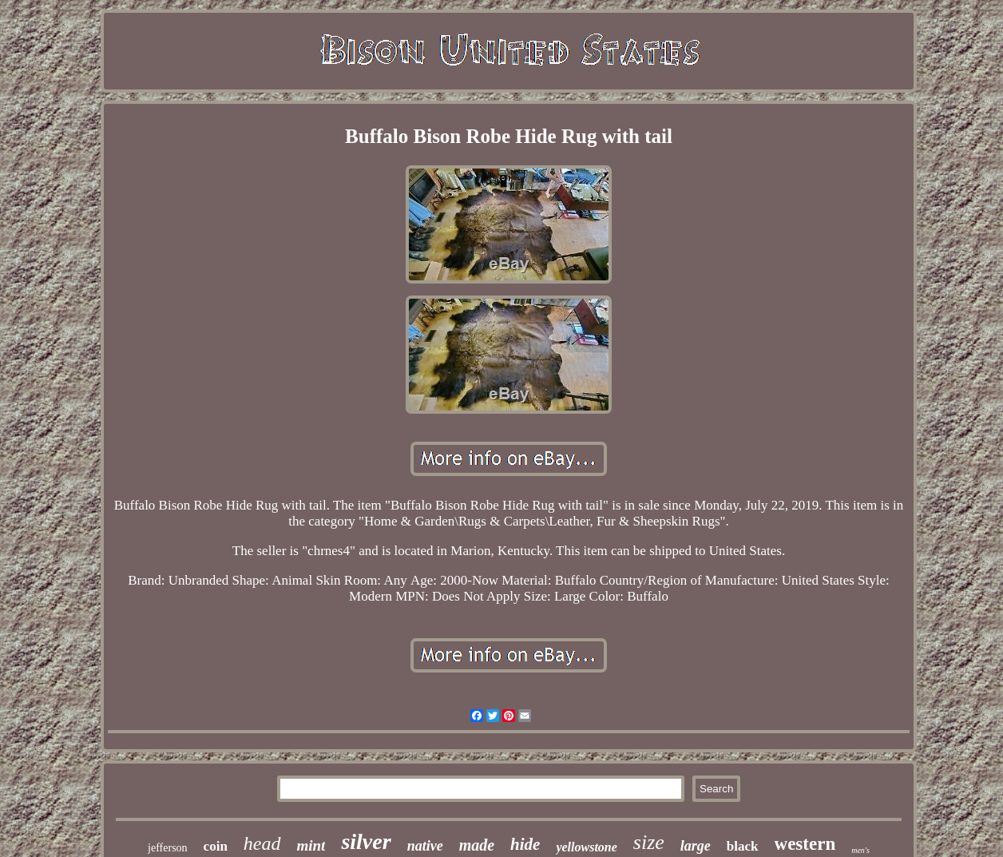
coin (216, 846)
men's (860, 850)
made (476, 845)
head (262, 843)
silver (365, 841)
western (805, 844)
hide (525, 844)
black (743, 846)
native (425, 846)
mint (311, 845)
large (695, 846)
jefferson (168, 848)
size (648, 842)
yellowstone (586, 847)
